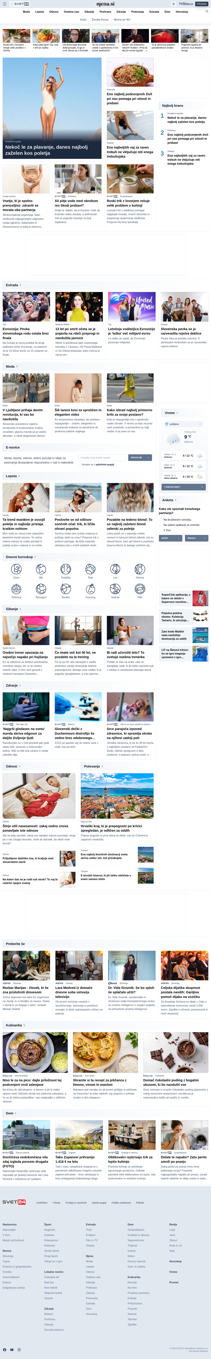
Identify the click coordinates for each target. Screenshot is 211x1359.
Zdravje (12, 685)
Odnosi (11, 766)
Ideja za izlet (86, 821)
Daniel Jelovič (9, 648)
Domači (164, 324)
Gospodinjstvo (126, 196)
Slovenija (17, 983)
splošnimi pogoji (105, 464)
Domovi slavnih (22, 1153)
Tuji (4, 324)
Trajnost (72, 1153)
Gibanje (110, 143)
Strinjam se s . (98, 464)
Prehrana (111, 89)
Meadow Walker (62, 324)
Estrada (12, 285)
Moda (10, 366)
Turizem (84, 850)
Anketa (167, 500)
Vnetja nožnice (9, 196)
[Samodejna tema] (173, 4)
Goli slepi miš (22, 724)
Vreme (170, 413)
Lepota (11, 476)
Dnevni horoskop (19, 557)
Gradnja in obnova (129, 1153)
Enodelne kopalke (13, 141)
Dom (9, 1113)
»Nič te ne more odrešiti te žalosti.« (135, 724)
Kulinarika (14, 1025)
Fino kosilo (89, 1076)
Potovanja (92, 766)
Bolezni (71, 724)
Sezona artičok (21, 1076)
